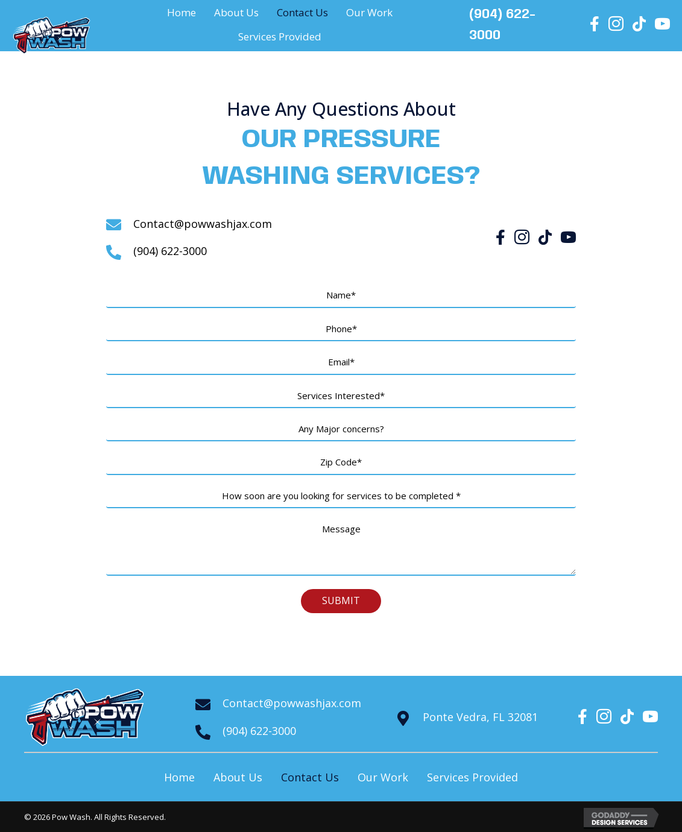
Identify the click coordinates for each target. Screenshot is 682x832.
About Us (237, 777)
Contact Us (310, 777)
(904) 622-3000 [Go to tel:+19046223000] (170, 251)
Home (179, 777)
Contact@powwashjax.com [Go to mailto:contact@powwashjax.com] (202, 223)
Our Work (383, 777)
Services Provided (472, 777)
